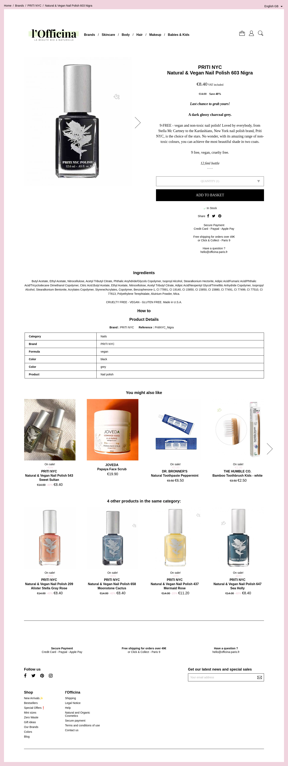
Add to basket (210, 195)
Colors (28, 731)
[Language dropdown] (274, 6)
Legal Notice (73, 703)
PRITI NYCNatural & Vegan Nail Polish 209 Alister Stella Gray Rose (49, 584)
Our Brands (31, 727)
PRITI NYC (210, 67)
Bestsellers (31, 703)
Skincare (108, 34)
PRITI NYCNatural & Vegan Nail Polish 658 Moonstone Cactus (112, 584)
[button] (139, 123)
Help (68, 707)
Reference (146, 327)
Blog (27, 736)
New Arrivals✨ (33, 698)
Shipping (70, 698)
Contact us (71, 730)
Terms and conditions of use (82, 725)
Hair (139, 34)
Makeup (155, 34)
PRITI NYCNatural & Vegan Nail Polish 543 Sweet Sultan (49, 475)
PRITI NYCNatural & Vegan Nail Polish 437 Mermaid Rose (175, 584)
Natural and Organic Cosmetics (77, 714)
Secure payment (75, 720)
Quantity (208, 181)
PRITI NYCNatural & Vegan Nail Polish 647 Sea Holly (237, 584)
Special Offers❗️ (34, 707)
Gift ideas (30, 722)
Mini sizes (30, 712)
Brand (114, 327)
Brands (89, 34)
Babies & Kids (178, 34)
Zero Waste (31, 717)
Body (126, 34)
